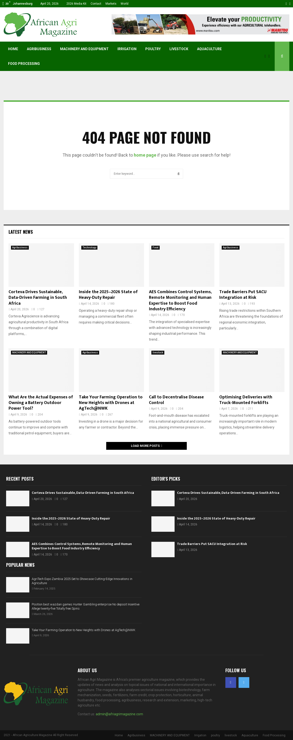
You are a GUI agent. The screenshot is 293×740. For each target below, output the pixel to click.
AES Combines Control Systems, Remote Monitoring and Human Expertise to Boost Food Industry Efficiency (180, 300)
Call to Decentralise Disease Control (176, 399)
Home (13, 49)
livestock (178, 49)
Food (155, 247)
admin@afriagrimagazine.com (119, 714)
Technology (89, 247)
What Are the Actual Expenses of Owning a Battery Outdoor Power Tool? (41, 402)
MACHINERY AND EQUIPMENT (84, 49)
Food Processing (24, 64)
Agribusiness (39, 49)
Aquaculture (209, 49)
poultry (153, 49)
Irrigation (126, 49)
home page (145, 155)
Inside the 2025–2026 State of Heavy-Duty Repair (108, 294)
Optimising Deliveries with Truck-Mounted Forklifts (245, 399)
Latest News (21, 232)
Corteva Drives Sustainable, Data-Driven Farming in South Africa (38, 297)
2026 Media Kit (76, 3)
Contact (96, 3)
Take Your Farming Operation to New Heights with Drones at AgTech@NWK (111, 402)
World (124, 3)
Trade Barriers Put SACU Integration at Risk (243, 294)
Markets (110, 3)
